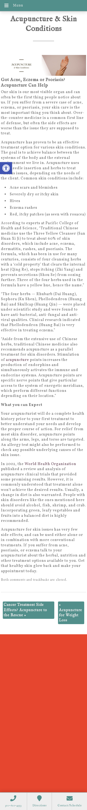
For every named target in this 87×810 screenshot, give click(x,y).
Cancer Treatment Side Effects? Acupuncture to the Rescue (25, 610)
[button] (6, 168)
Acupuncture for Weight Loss (70, 613)
